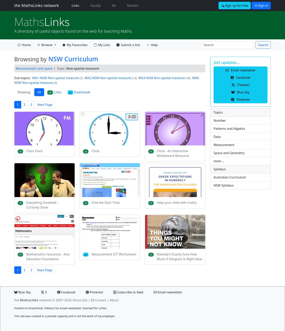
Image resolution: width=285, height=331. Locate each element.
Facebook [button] (240, 77)
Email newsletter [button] (240, 70)
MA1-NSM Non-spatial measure (55, 78)
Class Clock (34, 151)
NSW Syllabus (224, 185)
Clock (96, 151)
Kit (114, 5)
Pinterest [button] (240, 99)
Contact (100, 300)
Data (217, 137)
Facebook (66, 292)
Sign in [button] (261, 5)
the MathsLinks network (36, 5)
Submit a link (128, 45)
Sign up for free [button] (234, 5)
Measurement (224, 145)
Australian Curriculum (230, 177)
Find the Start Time (106, 202)
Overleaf (87, 308)
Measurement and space (34, 68)
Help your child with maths (177, 202)
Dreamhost (35, 308)
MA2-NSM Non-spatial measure (108, 78)
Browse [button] (44, 46)
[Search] (227, 45)
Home (24, 45)
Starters (133, 5)
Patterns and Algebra (229, 128)
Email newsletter (168, 292)
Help (152, 45)
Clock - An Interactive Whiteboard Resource (173, 153)
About (114, 300)
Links (76, 5)
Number (220, 120)
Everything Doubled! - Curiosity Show (42, 205)
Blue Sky (22, 292)
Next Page (44, 104)
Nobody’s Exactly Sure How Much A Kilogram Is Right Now (179, 256)
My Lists (102, 45)
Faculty (95, 5)
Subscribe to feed (128, 292)
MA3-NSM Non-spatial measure (161, 78)
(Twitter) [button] (240, 85)
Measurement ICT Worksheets (114, 254)
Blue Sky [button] (240, 92)
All (39, 92)
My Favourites (74, 45)
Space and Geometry (229, 153)
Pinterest (94, 292)
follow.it (49, 308)
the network (32, 300)
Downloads (79, 92)
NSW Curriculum (73, 59)
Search (263, 45)
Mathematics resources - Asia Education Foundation (48, 256)
